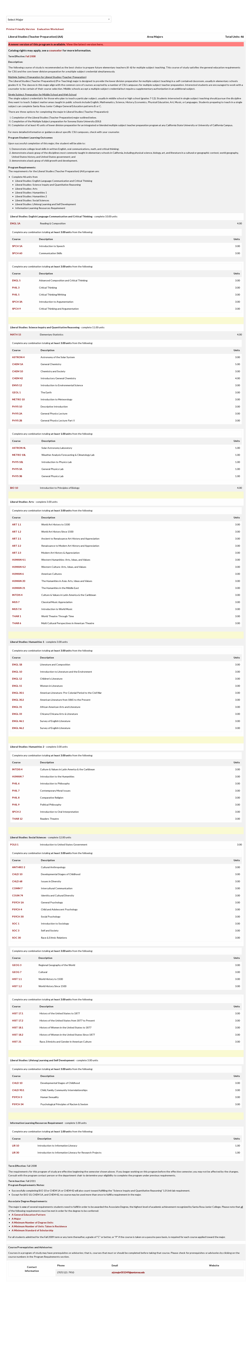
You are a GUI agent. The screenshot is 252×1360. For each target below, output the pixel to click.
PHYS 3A (17, 468)
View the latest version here (84, 44)
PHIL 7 (15, 790)
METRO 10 (18, 399)
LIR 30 (15, 1152)
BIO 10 (14, 487)
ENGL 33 (17, 713)
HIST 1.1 (17, 978)
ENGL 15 (17, 685)
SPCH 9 (16, 308)
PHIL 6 (15, 783)
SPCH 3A (17, 301)
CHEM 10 (17, 371)
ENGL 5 (16, 280)
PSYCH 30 (17, 916)
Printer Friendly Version (20, 29)
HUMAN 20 (18, 580)
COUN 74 (17, 895)
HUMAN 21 (18, 587)
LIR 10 (15, 1145)
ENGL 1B (17, 664)
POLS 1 (14, 844)
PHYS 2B (17, 420)
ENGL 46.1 (18, 721)
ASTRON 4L (19, 447)
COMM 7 (17, 888)
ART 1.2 (16, 531)
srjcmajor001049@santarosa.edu (128, 1272)
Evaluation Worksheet (50, 29)
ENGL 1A (15, 223)
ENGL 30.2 (18, 699)
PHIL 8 (15, 797)
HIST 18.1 (17, 1027)
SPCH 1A (17, 246)
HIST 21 (16, 1041)
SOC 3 (15, 930)
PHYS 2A (17, 413)
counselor (55, 50)
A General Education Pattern (29, 1214)
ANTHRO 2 (18, 867)
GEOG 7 (16, 972)
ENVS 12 (17, 385)
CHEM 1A (17, 364)
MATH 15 (15, 334)
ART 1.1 (16, 524)
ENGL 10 (17, 671)
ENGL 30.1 (18, 692)
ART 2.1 (16, 538)
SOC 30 (16, 937)
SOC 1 (15, 923)
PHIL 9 (15, 804)
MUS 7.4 (16, 609)
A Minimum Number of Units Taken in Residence (39, 1226)
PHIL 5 (15, 294)
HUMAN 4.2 (19, 566)
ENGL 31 (17, 706)
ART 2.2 (16, 545)
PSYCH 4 (17, 909)
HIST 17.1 (17, 1013)
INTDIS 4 (17, 594)
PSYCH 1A (18, 902)
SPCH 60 (17, 253)
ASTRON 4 (18, 357)
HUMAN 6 (18, 573)
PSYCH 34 (17, 1104)
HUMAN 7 (18, 776)
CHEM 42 (17, 378)
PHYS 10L (17, 461)
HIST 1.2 (17, 986)
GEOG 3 (16, 965)
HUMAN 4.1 (19, 559)
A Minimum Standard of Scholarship (32, 1230)
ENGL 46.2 (18, 727)
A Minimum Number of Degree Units (32, 1222)
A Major (16, 1218)
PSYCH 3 (17, 1097)
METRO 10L (19, 454)
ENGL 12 (17, 678)
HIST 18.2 (17, 1034)
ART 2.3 (16, 552)
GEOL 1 (16, 392)
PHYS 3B (17, 476)
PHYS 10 (17, 406)
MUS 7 (15, 602)
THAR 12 (17, 818)
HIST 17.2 (17, 1020)
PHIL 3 (15, 287)
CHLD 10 (17, 874)
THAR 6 (16, 623)
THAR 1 (16, 616)
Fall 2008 (31, 56)
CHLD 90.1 (18, 1090)
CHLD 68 (17, 881)
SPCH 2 (16, 811)
